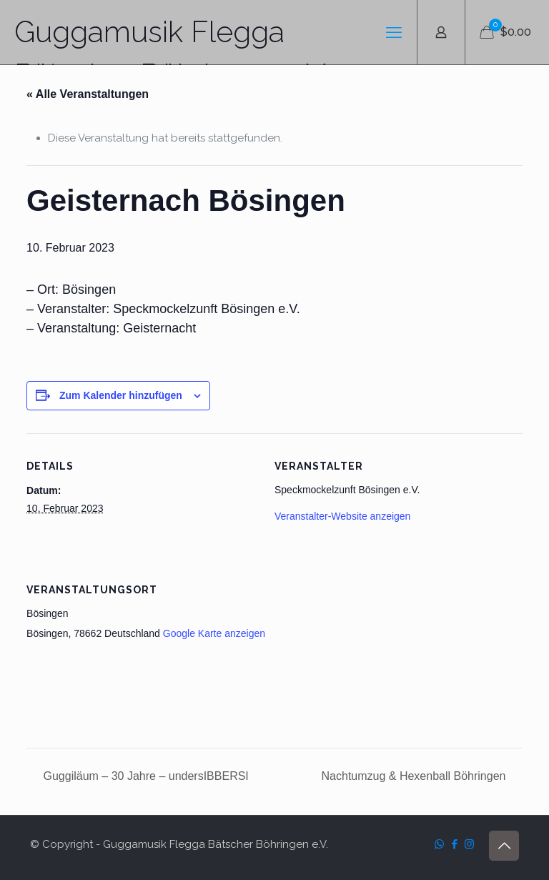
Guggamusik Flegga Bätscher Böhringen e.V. (172, 39)
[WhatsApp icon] (439, 844)
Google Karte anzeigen (214, 633)
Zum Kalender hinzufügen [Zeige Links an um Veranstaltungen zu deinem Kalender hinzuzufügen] (120, 395)
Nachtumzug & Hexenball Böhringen (415, 776)
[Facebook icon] (454, 844)
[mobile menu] (394, 32)
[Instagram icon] (469, 844)
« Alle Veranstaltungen (87, 94)
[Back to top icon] (504, 846)
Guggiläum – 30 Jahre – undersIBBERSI (144, 776)
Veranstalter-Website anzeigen (342, 516)
